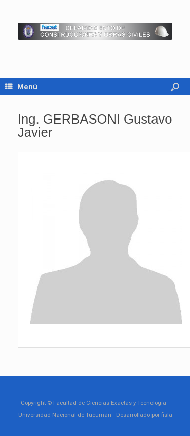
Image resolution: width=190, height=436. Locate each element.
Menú (21, 87)
